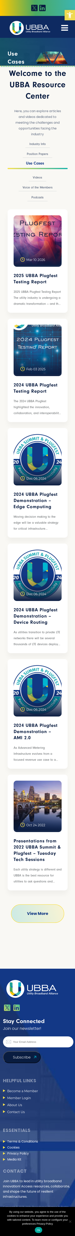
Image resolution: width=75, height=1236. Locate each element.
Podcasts (37, 197)
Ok (38, 1230)
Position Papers (37, 154)
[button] (70, 15)
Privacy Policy (18, 1153)
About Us (14, 1105)
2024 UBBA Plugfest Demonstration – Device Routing (36, 616)
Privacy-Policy (45, 1223)
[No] (70, 1221)
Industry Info (37, 144)
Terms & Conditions (22, 1141)
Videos (37, 177)
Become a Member (22, 1091)
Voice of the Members (38, 187)
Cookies (13, 1147)
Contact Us (16, 1112)
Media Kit (14, 1159)
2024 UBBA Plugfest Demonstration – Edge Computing (36, 500)
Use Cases (35, 163)
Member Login (19, 1098)
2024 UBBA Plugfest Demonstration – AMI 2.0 (36, 731)
